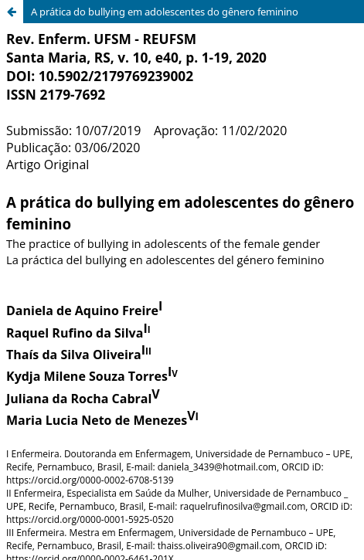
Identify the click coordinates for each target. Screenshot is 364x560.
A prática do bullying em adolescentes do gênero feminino (164, 12)
